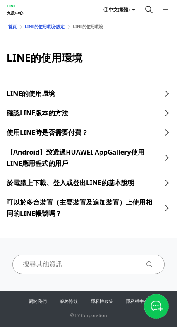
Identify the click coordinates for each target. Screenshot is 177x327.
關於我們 (38, 301)
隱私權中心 (137, 301)
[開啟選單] (165, 9)
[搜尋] (149, 9)
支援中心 (15, 13)
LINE (11, 6)
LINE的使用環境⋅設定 (45, 26)
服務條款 (69, 301)
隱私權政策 (102, 301)
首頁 (12, 26)
